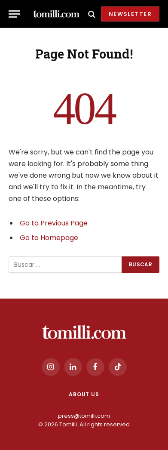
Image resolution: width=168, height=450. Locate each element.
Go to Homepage (49, 238)
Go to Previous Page (54, 223)
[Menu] (14, 14)
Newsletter (130, 14)
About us (84, 394)
